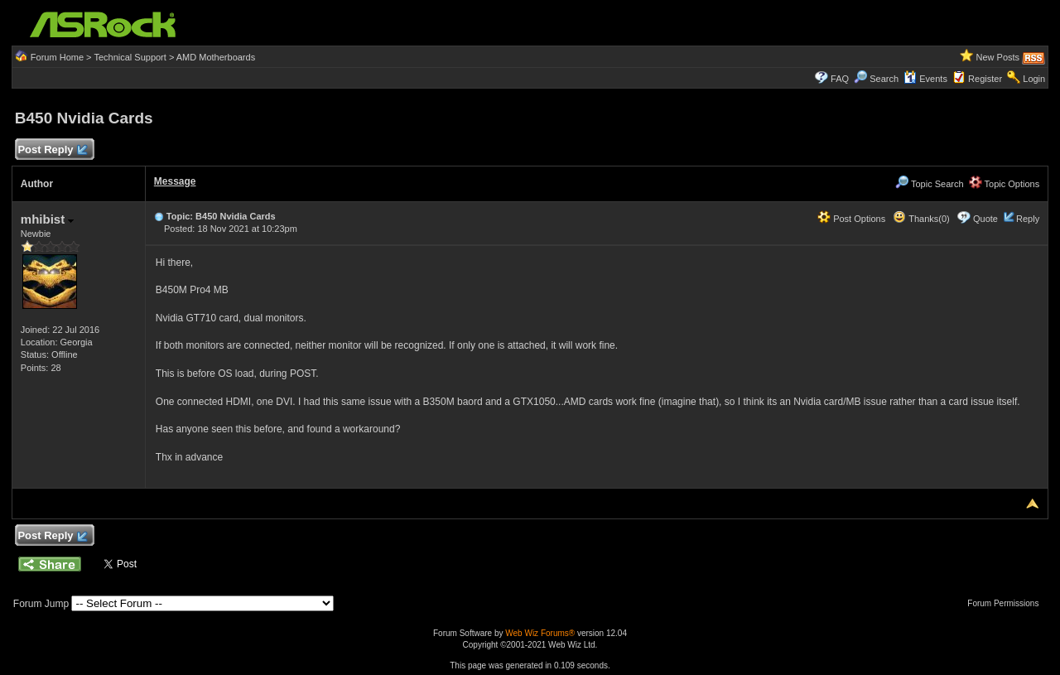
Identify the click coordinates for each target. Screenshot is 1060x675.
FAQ (840, 79)
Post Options (851, 219)
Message (175, 181)
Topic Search (929, 184)
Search (884, 79)
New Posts (998, 57)
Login (1034, 79)
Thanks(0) (921, 219)
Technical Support (130, 57)
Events (925, 79)
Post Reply (52, 150)
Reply (1027, 219)
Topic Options (1004, 184)
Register (985, 79)
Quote (985, 219)
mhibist (48, 219)
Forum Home (57, 57)
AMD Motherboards (215, 57)
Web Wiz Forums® (540, 633)
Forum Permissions (1007, 603)
